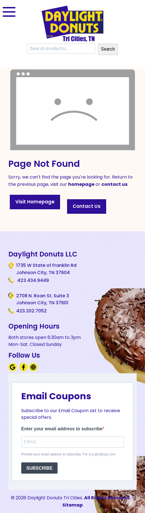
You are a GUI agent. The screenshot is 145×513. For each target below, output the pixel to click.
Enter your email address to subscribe (62, 428)
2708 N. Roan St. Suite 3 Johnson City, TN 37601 (42, 299)
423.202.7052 (31, 310)
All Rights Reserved (107, 498)
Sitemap (72, 505)
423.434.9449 (32, 280)
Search (108, 49)
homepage (81, 184)
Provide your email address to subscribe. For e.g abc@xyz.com (68, 454)
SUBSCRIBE (39, 468)
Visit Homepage (34, 201)
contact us (114, 184)
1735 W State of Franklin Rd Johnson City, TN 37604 (46, 269)
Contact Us (87, 206)
